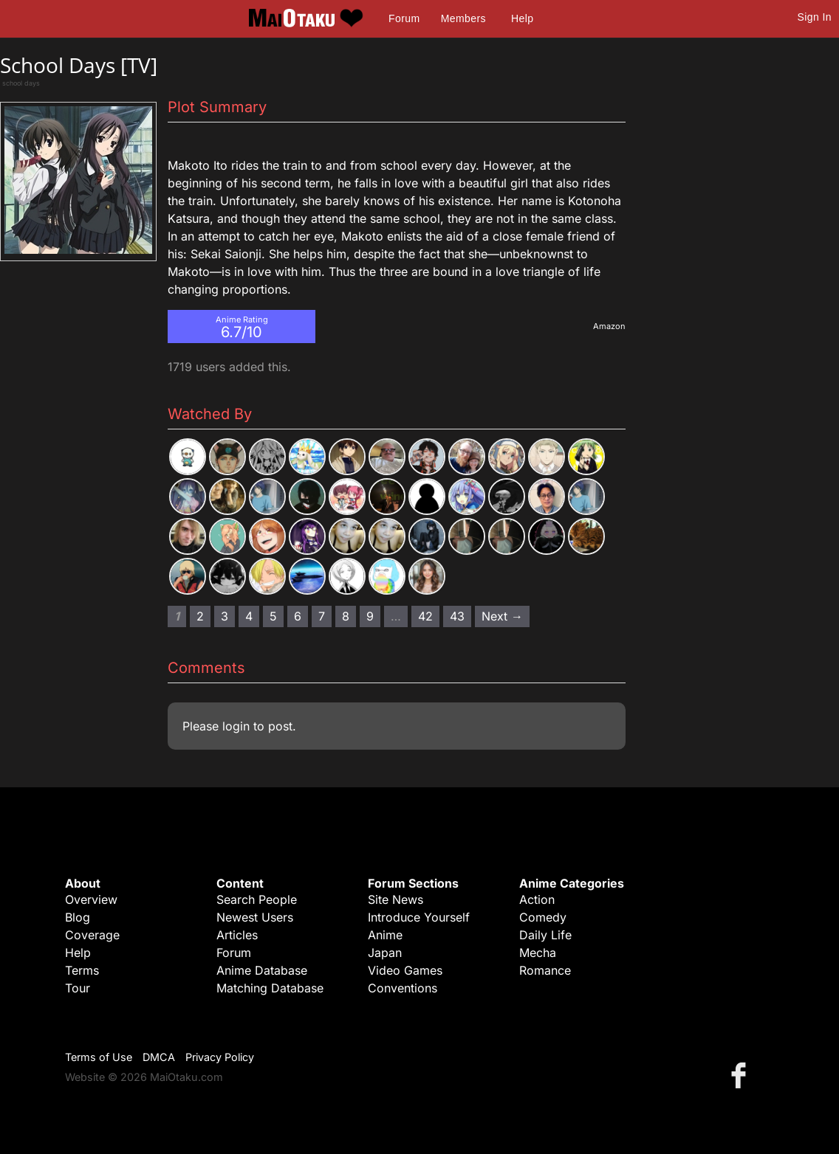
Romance (545, 970)
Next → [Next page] (502, 616)
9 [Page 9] (370, 616)
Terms (82, 970)
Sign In (815, 17)
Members (463, 18)
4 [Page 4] (249, 616)
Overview (91, 899)
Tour (77, 988)
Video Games (405, 970)
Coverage (92, 934)
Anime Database (261, 970)
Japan (385, 952)
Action (537, 899)
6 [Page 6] (297, 616)
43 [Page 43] (457, 616)
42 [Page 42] (425, 616)
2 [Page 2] (200, 616)
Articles (237, 934)
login (236, 726)
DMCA (159, 1057)
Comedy (542, 917)
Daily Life (545, 934)
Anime (385, 934)
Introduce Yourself (419, 917)
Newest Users (254, 917)
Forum (404, 18)
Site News (395, 899)
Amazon (609, 326)
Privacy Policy (219, 1057)
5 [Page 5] (273, 616)
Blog (77, 917)
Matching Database (269, 988)
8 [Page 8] (345, 616)
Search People (256, 899)
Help (522, 18)
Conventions (402, 988)
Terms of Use (98, 1057)
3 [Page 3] (224, 616)
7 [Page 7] (321, 616)
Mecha (537, 952)
